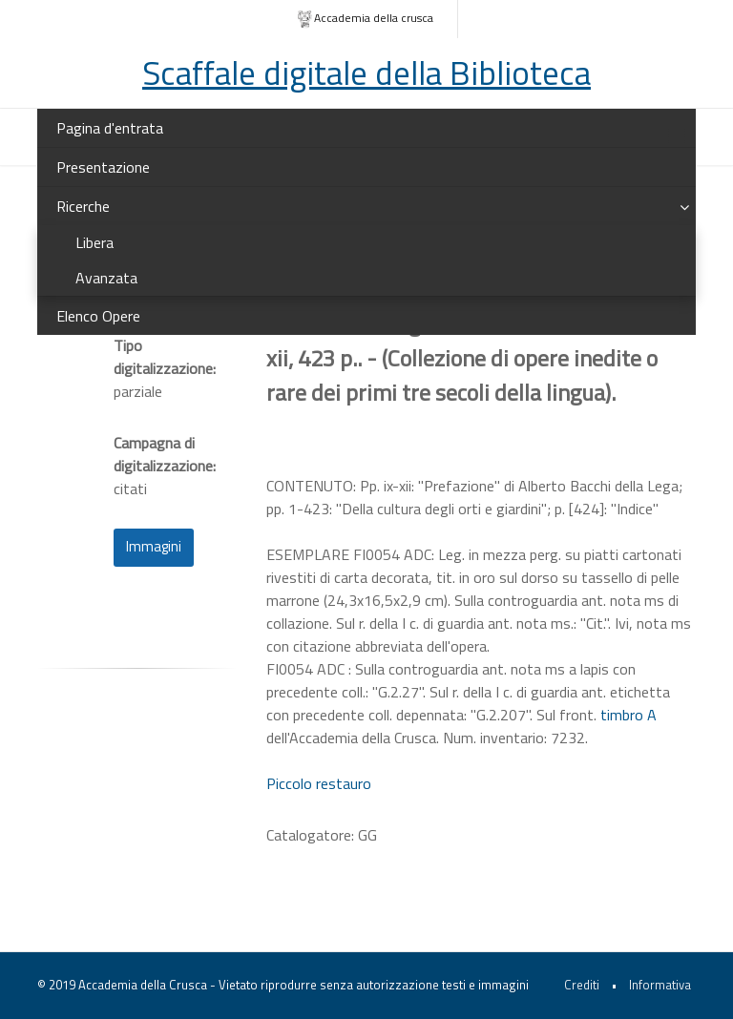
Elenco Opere (98, 315)
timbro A (628, 714)
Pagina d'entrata (109, 127)
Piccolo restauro (318, 783)
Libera (94, 242)
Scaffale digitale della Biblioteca (366, 72)
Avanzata (106, 277)
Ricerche (83, 206)
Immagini (153, 546)
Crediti (581, 984)
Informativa (660, 984)
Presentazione (103, 167)
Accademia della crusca (365, 19)
